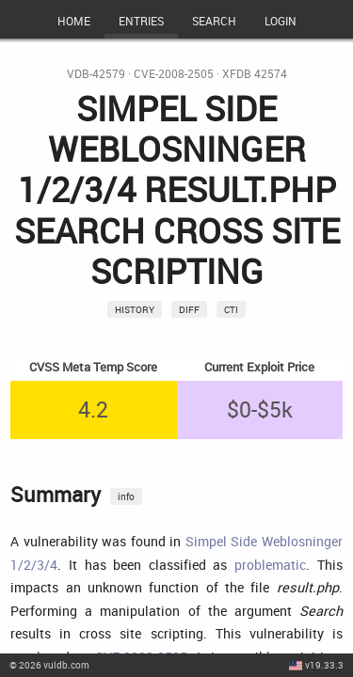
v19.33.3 (324, 664)
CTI (231, 309)
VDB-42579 (96, 74)
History (134, 309)
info (126, 496)
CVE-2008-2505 (174, 74)
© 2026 (49, 664)
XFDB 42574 (254, 74)
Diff (189, 309)
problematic (270, 565)
